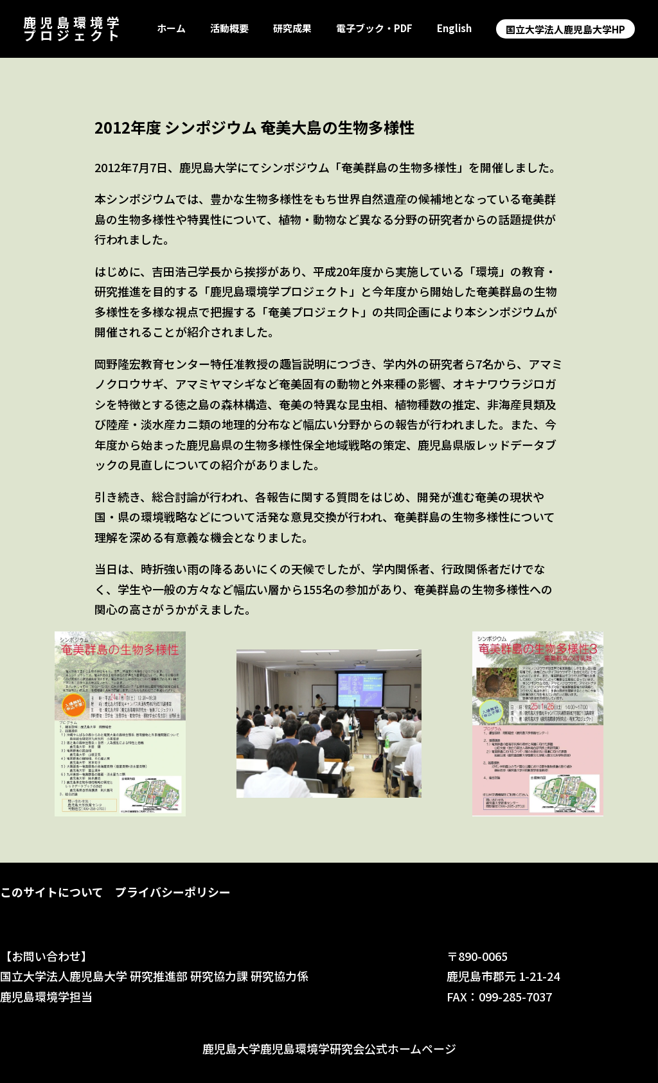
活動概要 (229, 28)
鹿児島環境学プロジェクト (73, 28)
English (454, 28)
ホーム (171, 28)
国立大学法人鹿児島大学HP (565, 29)
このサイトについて (51, 891)
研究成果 (292, 28)
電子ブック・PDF (374, 28)
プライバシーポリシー (173, 891)
